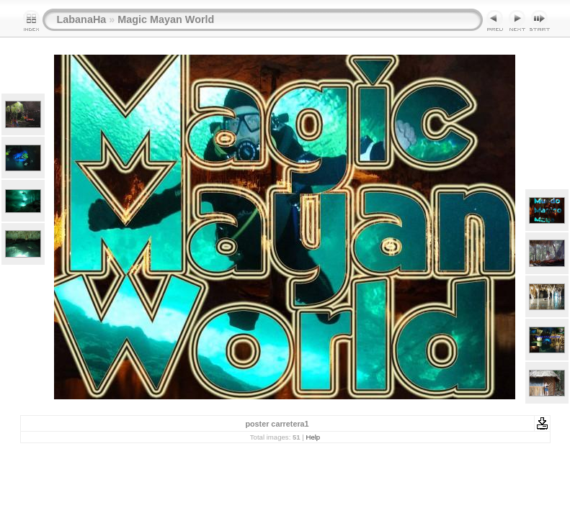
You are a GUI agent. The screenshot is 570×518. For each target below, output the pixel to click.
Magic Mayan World (165, 19)
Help (313, 437)
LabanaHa (82, 19)
